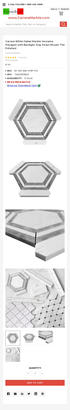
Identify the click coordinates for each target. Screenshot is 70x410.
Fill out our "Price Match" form (22, 85)
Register (65, 8)
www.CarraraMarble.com (29, 18)
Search (63, 24)
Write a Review (11, 60)
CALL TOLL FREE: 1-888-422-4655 (25, 4)
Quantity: (35, 368)
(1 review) (23, 57)
